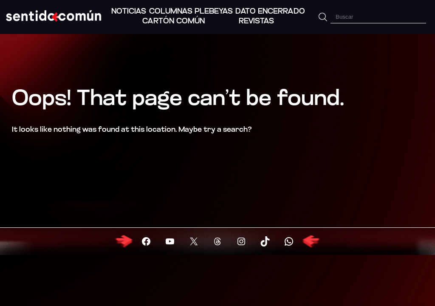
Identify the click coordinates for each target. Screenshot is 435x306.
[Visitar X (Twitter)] (193, 241)
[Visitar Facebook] (146, 241)
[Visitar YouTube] (169, 241)
